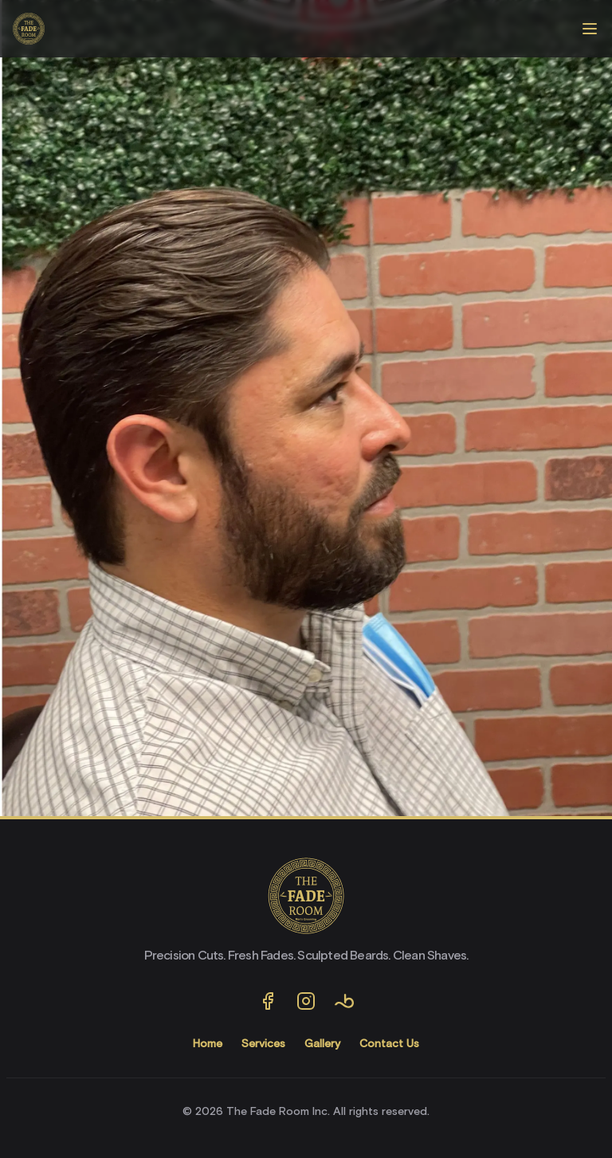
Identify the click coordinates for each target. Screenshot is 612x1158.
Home (207, 1044)
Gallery (322, 1044)
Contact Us (389, 1044)
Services (263, 1044)
